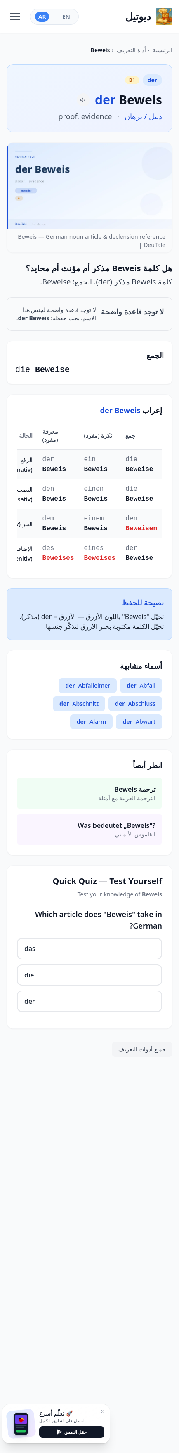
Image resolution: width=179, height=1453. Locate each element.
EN (66, 17)
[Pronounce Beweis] (83, 99)
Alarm (91, 722)
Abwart (138, 722)
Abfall (141, 685)
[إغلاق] (103, 1411)
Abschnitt (79, 704)
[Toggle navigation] (15, 16)
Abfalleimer (87, 685)
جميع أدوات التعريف (142, 1049)
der (29, 1001)
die (29, 974)
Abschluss (135, 704)
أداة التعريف (131, 50)
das (29, 948)
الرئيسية (162, 50)
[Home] (148, 16)
